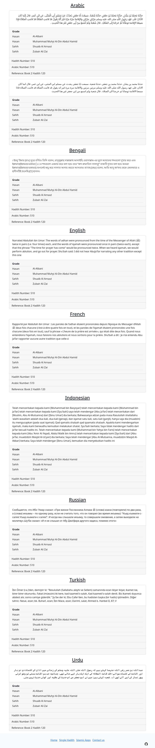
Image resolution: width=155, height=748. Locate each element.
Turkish (77, 579)
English (77, 230)
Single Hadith (66, 740)
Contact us (98, 740)
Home (54, 740)
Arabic (77, 5)
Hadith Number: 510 (23, 61)
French (77, 314)
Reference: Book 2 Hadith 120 (28, 73)
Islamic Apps (83, 740)
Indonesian (77, 397)
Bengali (77, 150)
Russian (77, 499)
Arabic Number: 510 (23, 67)
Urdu (77, 660)
